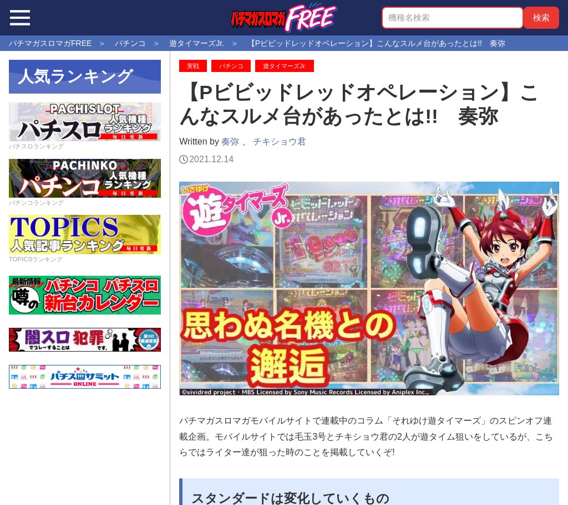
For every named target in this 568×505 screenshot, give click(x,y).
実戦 (193, 66)
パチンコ (231, 66)
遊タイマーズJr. (284, 66)
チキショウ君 (279, 141)
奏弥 (230, 141)
